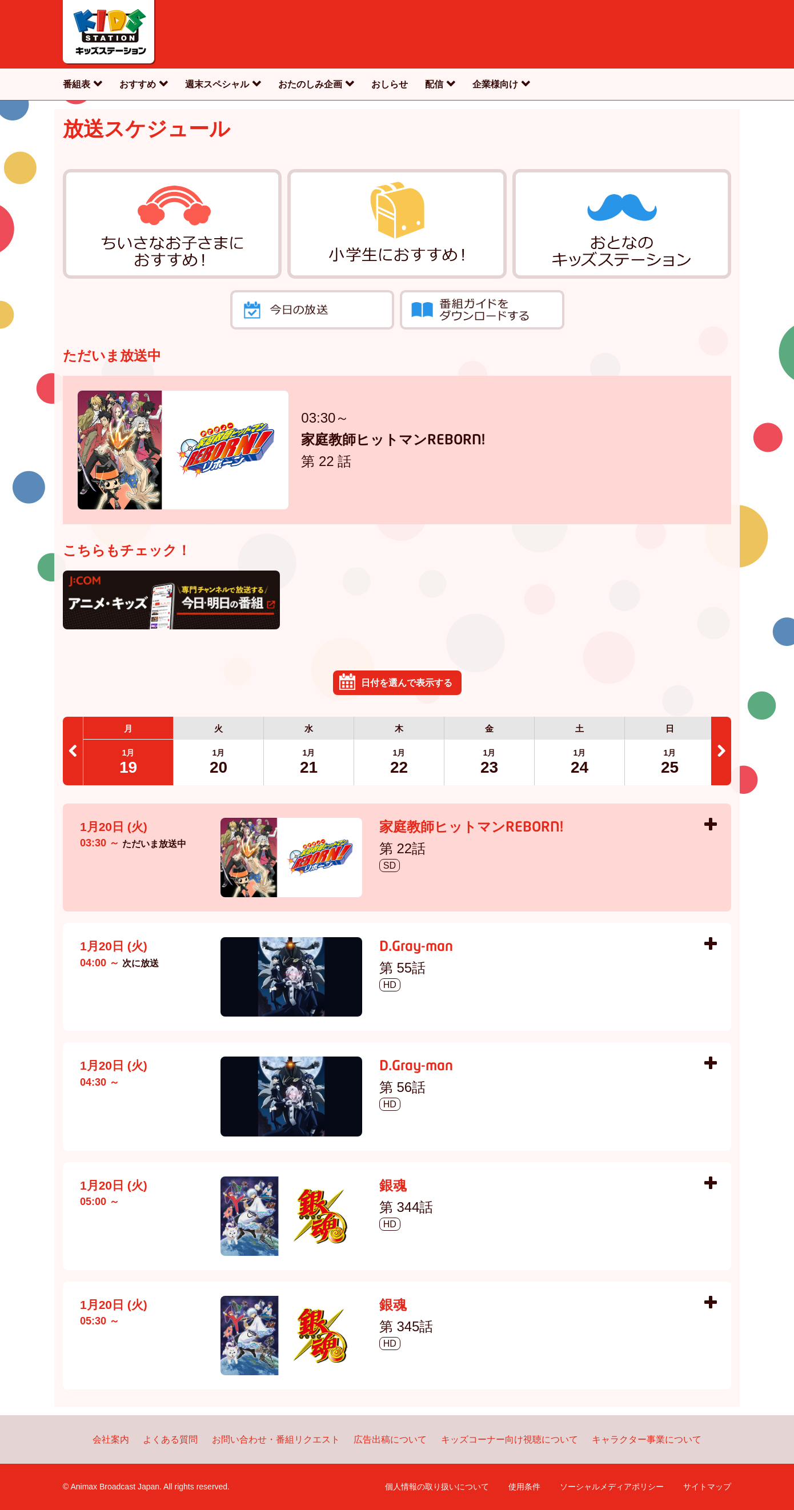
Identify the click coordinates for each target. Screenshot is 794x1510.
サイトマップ (707, 1486)
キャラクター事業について (646, 1439)
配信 (434, 84)
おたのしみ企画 (310, 84)
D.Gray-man (416, 947)
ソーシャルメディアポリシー (612, 1486)
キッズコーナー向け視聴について (509, 1439)
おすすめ (137, 84)
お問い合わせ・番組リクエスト (276, 1439)
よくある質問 (170, 1439)
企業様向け (495, 84)
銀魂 (393, 1187)
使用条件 (524, 1486)
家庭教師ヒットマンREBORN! (393, 441)
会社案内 (111, 1439)
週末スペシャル (217, 84)
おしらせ (389, 84)
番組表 (76, 84)
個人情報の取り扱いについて (437, 1486)
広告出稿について (390, 1439)
